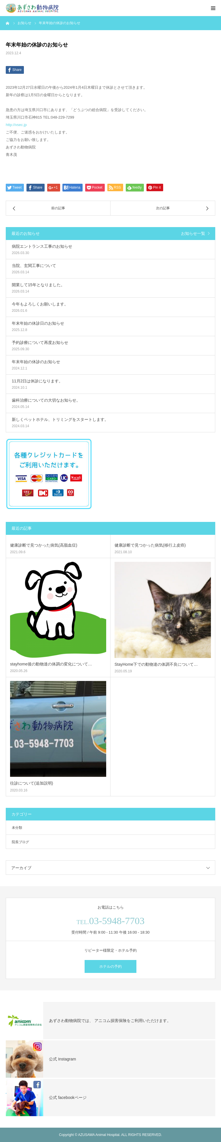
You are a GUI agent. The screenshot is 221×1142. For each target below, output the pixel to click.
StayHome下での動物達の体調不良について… (156, 664)
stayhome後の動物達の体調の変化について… (51, 664)
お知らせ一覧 (193, 233)
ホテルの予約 (110, 966)
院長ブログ (20, 842)
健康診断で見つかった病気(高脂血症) (43, 545)
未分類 (17, 828)
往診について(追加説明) (31, 783)
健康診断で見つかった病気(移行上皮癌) (150, 545)
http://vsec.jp (16, 125)
